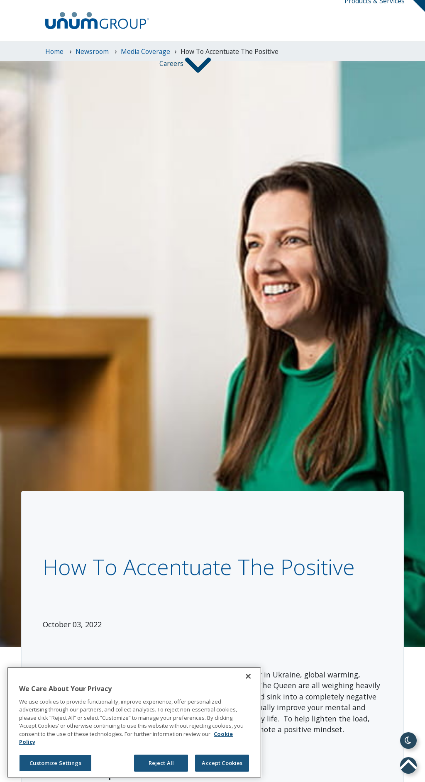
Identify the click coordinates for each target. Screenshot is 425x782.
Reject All (161, 763)
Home (55, 51)
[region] (134, 722)
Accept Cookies (222, 763)
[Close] (248, 676)
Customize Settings (55, 763)
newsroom (93, 51)
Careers (172, 64)
